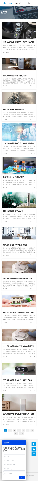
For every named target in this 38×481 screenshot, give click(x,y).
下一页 (21, 433)
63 (15, 433)
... (32, 430)
